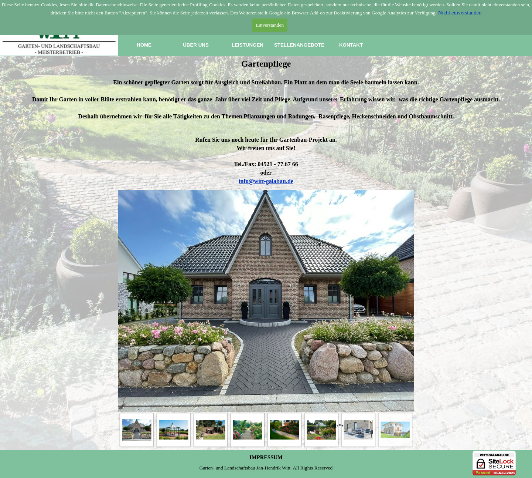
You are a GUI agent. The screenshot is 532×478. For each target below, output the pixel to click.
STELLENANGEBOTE (299, 45)
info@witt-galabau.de (266, 181)
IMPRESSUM (266, 457)
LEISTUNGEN (247, 45)
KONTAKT (351, 45)
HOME (144, 45)
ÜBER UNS (196, 45)
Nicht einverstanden (460, 13)
